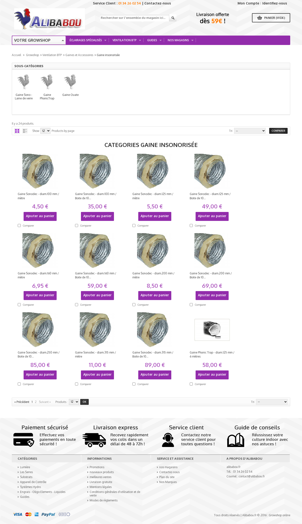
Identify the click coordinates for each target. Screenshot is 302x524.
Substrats (26, 477)
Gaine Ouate (243, 97)
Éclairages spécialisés (86, 41)
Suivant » (45, 402)
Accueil (16, 55)
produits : (61, 402)
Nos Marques (168, 482)
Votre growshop (32, 40)
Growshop (32, 55)
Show (35, 131)
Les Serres (26, 472)
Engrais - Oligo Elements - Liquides (42, 492)
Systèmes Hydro (30, 487)
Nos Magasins (179, 41)
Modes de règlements (103, 500)
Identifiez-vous (274, 3)
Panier (274, 18)
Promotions (97, 467)
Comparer (28, 225)
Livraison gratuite (101, 482)
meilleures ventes (100, 477)
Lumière (25, 467)
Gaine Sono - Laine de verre (58, 97)
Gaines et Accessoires (79, 55)
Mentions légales (101, 487)
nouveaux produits (102, 472)
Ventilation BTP (125, 41)
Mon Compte (248, 3)
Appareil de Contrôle (33, 482)
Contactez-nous (157, 3)
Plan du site (166, 477)
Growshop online (279, 515)
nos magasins (168, 467)
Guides (153, 41)
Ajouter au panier (40, 216)
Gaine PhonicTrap (150, 97)
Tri (230, 131)
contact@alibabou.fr (252, 476)
